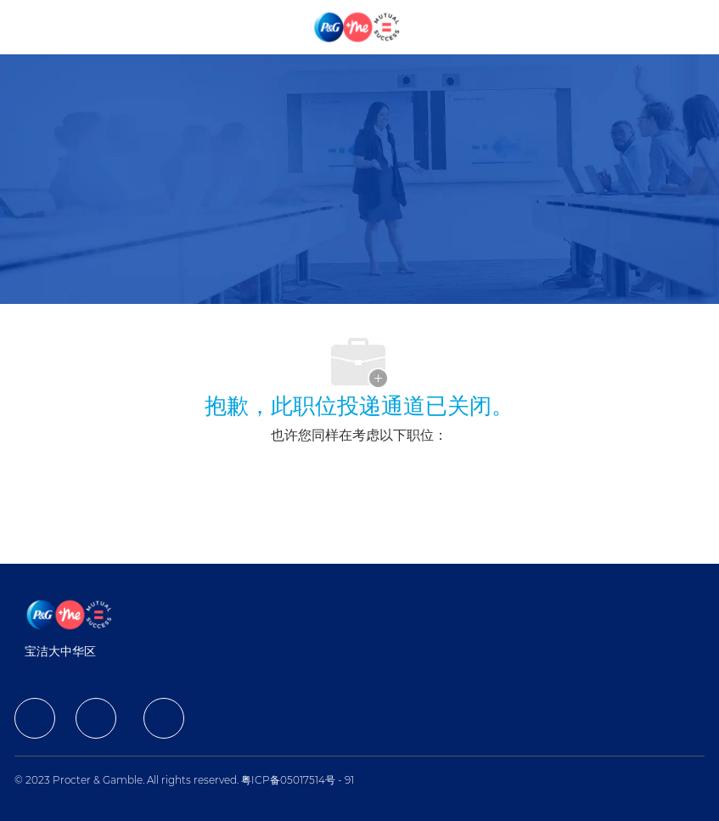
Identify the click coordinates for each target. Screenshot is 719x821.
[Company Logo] (358, 26)
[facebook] (34, 718)
